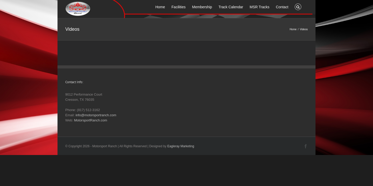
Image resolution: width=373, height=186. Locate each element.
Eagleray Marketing (180, 146)
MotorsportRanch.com (90, 120)
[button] (304, 6)
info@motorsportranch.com (96, 115)
